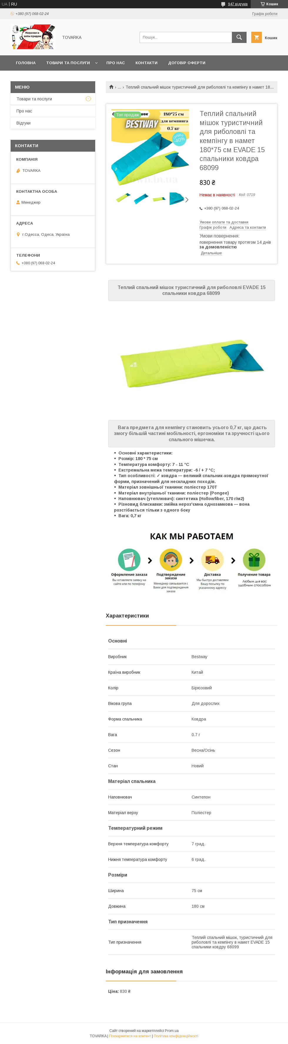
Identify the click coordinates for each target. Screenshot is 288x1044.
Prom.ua (172, 1031)
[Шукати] (239, 37)
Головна (26, 63)
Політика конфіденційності (176, 1036)
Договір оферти (186, 63)
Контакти (146, 63)
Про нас (115, 63)
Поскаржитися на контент (130, 1036)
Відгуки (23, 123)
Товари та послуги (68, 63)
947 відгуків (238, 4)
